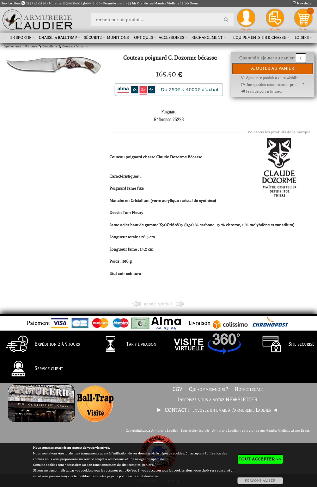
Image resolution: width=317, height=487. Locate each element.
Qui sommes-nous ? (208, 389)
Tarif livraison (125, 344)
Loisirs (302, 37)
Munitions (118, 37)
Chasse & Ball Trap (58, 37)
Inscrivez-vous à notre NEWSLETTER (218, 400)
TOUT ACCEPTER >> (260, 459)
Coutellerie (49, 46)
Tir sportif (20, 37)
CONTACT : (178, 410)
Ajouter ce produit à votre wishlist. (270, 78)
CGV (177, 389)
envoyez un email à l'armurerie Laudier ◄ (235, 410)
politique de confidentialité (138, 476)
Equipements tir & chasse (259, 37)
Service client (33, 369)
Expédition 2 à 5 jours (41, 344)
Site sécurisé (285, 344)
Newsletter (303, 3)
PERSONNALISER (260, 480)
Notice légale (249, 389)
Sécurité (93, 37)
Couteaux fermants (75, 46)
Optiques (143, 37)
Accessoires (171, 37)
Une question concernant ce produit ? (272, 85)
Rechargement (207, 37)
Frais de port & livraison (262, 91)
